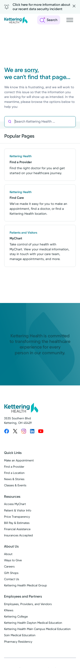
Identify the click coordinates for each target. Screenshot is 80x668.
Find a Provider (14, 466)
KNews (8, 610)
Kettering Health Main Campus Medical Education (37, 629)
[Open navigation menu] (70, 19)
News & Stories (14, 479)
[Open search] (48, 19)
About (8, 554)
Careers (9, 566)
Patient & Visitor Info (17, 510)
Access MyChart (15, 504)
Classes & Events (15, 485)
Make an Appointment (19, 460)
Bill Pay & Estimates (16, 523)
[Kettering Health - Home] (16, 20)
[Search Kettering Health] (45, 121)
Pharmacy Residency (18, 641)
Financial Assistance (17, 529)
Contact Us (11, 579)
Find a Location (14, 473)
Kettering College (16, 616)
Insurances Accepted (18, 535)
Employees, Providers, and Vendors (28, 604)
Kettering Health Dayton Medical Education (33, 622)
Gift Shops (11, 573)
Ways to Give (13, 560)
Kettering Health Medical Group (25, 585)
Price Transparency (17, 516)
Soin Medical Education (19, 635)
